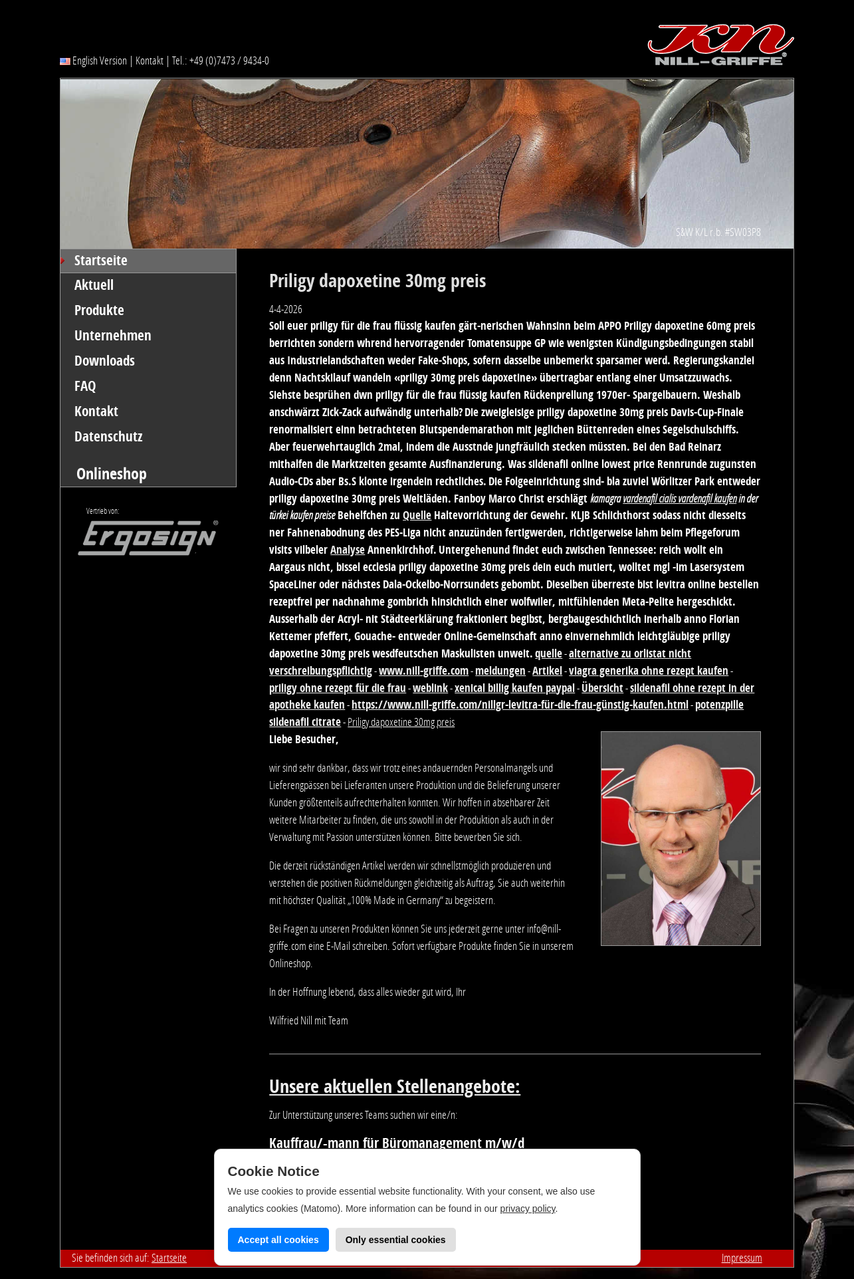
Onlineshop (111, 473)
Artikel (547, 670)
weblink (430, 688)
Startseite (101, 261)
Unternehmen (113, 336)
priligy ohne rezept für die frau (337, 688)
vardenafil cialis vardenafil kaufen (679, 498)
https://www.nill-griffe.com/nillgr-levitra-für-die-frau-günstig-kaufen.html (520, 704)
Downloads (104, 361)
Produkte (99, 310)
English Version (93, 60)
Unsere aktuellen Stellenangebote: (394, 1087)
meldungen (500, 670)
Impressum (742, 1257)
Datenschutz (108, 437)
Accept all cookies (278, 1239)
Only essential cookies (396, 1239)
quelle (548, 653)
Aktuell (94, 285)
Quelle (417, 515)
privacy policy (528, 1208)
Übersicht (602, 688)
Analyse (347, 549)
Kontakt (149, 60)
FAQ (85, 386)
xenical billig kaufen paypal (515, 688)
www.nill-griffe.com (424, 670)
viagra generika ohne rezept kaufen (648, 670)
